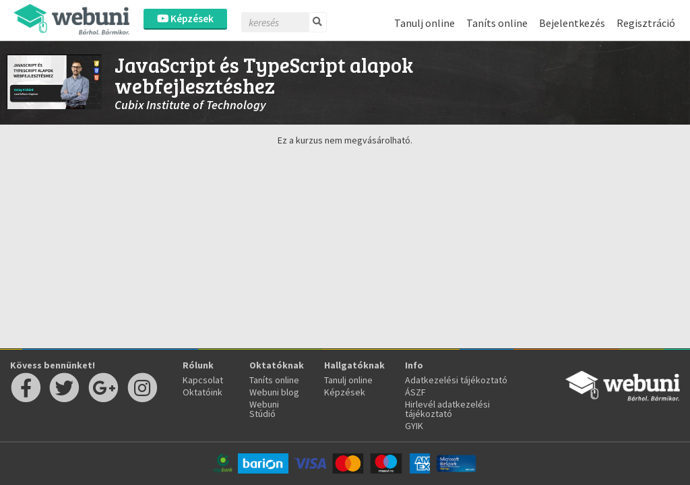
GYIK (414, 426)
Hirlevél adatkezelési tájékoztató (447, 409)
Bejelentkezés (572, 23)
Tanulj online (424, 23)
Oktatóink (202, 392)
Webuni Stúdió (264, 409)
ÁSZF (415, 392)
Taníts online (497, 23)
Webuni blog (274, 392)
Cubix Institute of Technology (190, 104)
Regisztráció (646, 23)
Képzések (185, 18)
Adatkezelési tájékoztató (456, 380)
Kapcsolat (203, 380)
